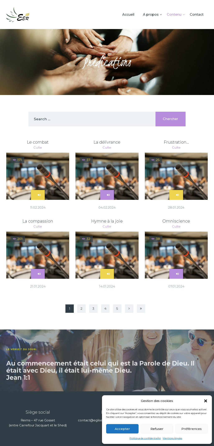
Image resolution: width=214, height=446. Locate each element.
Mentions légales (172, 438)
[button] (206, 401)
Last (141, 308)
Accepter (122, 429)
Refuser (156, 429)
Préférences (191, 429)
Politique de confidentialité (145, 438)
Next (129, 308)
